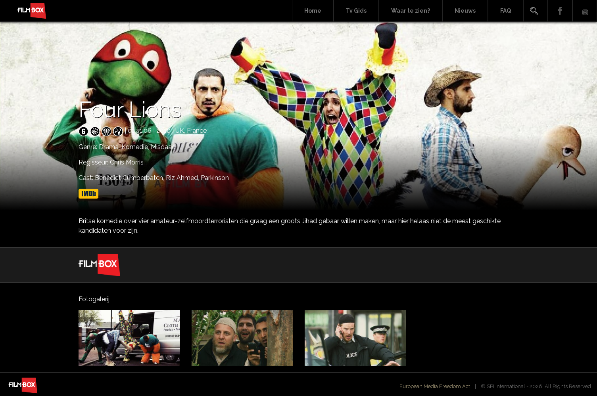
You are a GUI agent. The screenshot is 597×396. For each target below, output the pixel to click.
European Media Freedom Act (434, 386)
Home (312, 11)
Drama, (110, 147)
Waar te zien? (410, 11)
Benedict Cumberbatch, (130, 178)
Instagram (584, 11)
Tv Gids (356, 11)
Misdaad (163, 147)
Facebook (560, 11)
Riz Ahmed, (183, 178)
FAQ (505, 11)
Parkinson (215, 178)
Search (535, 11)
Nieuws (465, 11)
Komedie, (136, 147)
